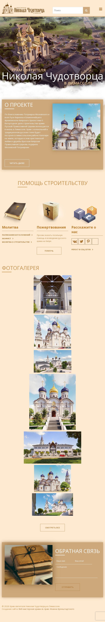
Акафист (6, 239)
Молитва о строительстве (16, 243)
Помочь (49, 251)
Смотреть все (52, 528)
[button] (86, 10)
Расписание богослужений (16, 236)
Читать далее (17, 164)
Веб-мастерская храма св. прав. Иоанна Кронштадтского (46, 609)
